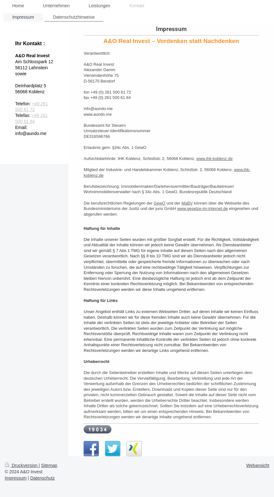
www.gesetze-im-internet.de (202, 208)
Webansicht (257, 465)
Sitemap (49, 465)
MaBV (187, 203)
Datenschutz (42, 478)
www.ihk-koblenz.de (214, 158)
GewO (159, 203)
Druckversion (22, 465)
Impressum (16, 478)
